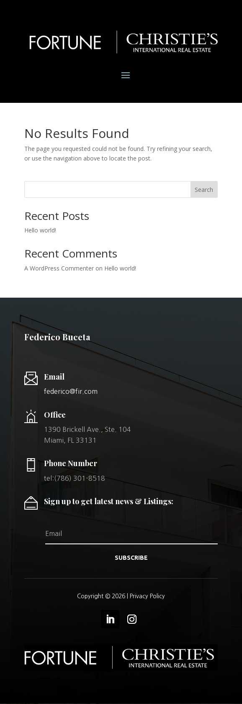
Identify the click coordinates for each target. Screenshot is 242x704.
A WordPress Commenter (59, 268)
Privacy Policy (147, 596)
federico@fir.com (71, 391)
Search (204, 190)
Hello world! (40, 230)
